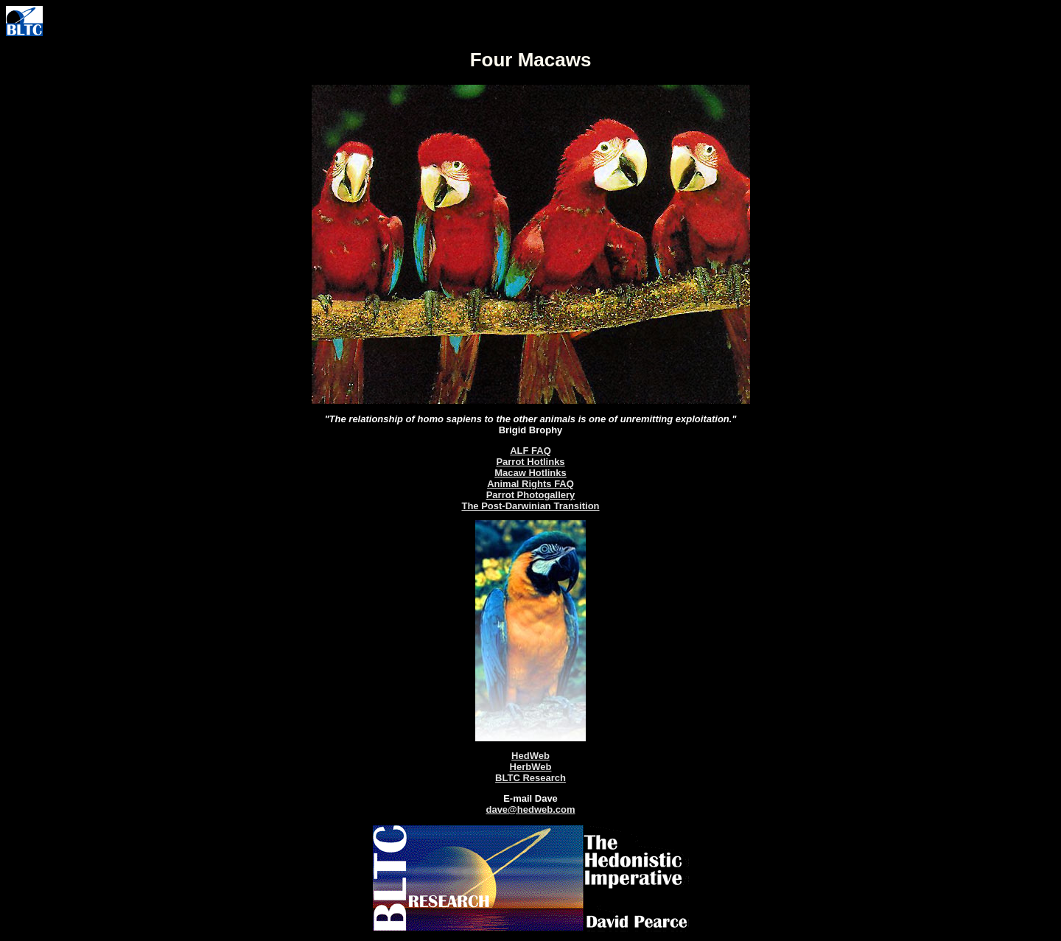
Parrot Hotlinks (530, 461)
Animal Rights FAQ (530, 483)
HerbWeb (531, 766)
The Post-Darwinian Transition (530, 505)
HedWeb (530, 755)
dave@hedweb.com (530, 809)
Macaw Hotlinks (530, 472)
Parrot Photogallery (530, 494)
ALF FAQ (530, 450)
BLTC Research (530, 777)
